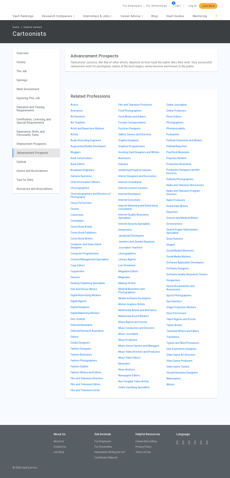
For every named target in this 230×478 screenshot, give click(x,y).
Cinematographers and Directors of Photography (91, 195)
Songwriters (173, 280)
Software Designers (177, 268)
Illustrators (124, 158)
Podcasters (172, 134)
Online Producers (176, 110)
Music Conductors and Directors (136, 328)
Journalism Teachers (130, 247)
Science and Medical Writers (182, 217)
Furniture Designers (129, 128)
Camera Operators (81, 176)
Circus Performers (81, 202)
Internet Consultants (130, 182)
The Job (22, 71)
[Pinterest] (202, 442)
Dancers (75, 277)
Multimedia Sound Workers (133, 316)
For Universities (156, 5)
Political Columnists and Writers (184, 140)
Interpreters (125, 229)
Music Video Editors (129, 357)
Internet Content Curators (133, 188)
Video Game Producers (179, 360)
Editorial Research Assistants (87, 330)
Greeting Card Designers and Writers (138, 152)
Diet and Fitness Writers (84, 289)
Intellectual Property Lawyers (134, 170)
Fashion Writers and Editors (86, 372)
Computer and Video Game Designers (86, 246)
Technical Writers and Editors (182, 331)
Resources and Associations (35, 189)
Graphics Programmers (131, 146)
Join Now (208, 5)
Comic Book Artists (81, 226)
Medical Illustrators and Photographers (131, 290)
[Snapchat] (208, 442)
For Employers (132, 5)
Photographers (174, 122)
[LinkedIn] (184, 442)
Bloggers (76, 152)
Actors (74, 104)
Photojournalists (175, 128)
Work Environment (28, 89)
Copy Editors (78, 265)
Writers (170, 384)
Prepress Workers (176, 158)
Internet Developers (129, 193)
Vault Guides (175, 16)
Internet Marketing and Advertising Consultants (138, 207)
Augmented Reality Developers (88, 146)
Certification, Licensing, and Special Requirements (34, 121)
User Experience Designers (181, 348)
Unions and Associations (32, 171)
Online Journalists (176, 104)
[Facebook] (178, 442)
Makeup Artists (127, 283)
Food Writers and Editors (132, 116)
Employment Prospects (31, 144)
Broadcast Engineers (82, 170)
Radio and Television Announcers (185, 185)
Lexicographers (127, 253)
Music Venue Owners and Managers (138, 345)
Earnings (22, 80)
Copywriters (77, 271)
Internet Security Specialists (134, 223)
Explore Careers (33, 27)
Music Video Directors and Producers (139, 351)
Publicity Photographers (180, 179)
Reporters (172, 211)
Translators (172, 337)
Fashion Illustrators (81, 354)
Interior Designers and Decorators (137, 176)
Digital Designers (80, 307)
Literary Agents (127, 259)
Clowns (75, 208)
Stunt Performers (176, 313)
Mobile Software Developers (134, 298)
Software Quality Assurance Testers (187, 274)
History (21, 62)
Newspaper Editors (129, 375)
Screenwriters (174, 223)
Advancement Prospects (32, 153)
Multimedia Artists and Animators (137, 310)
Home (16, 27)
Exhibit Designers (80, 342)
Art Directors (78, 116)
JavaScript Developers (131, 235)
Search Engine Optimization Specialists (182, 231)
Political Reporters (176, 146)
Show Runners (174, 238)
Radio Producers (175, 200)
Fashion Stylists (79, 366)
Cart (178, 5)
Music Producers (127, 339)
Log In (193, 5)
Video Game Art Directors (180, 354)
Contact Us (60, 446)
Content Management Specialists (90, 259)
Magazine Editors (128, 271)
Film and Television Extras (85, 390)
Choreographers (80, 188)
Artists (74, 134)
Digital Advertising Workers (86, 295)
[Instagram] (196, 442)
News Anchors (126, 369)
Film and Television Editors (85, 384)
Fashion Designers (81, 348)
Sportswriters (174, 301)
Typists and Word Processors (182, 342)
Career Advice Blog (146, 441)
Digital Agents (78, 301)
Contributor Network (106, 457)
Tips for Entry (25, 180)
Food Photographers (130, 110)
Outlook (21, 162)
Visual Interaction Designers (182, 372)
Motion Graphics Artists (131, 304)
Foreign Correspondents (132, 122)
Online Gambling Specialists (134, 387)
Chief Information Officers (85, 182)
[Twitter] (190, 442)
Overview (22, 53)
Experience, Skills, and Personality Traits (31, 133)
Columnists (77, 214)
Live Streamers (127, 265)
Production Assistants (178, 164)
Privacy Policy (143, 446)
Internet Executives (129, 199)
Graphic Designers (128, 140)
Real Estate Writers (177, 206)
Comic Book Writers (82, 238)
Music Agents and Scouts (132, 322)
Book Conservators (81, 158)
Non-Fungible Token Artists (133, 381)
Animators (77, 110)
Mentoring (200, 16)
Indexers (123, 164)
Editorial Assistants (81, 324)
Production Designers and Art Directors (183, 171)
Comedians (77, 220)
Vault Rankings (23, 16)
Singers (170, 244)
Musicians (124, 363)
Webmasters (173, 378)
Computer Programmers (85, 253)
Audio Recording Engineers (86, 140)
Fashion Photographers (84, 360)
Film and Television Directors (87, 378)
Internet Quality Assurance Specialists (133, 216)
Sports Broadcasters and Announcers (180, 288)
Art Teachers (78, 122)
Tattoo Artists (174, 325)
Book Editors (78, 164)
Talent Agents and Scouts (181, 319)
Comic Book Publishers (83, 232)
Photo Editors (174, 116)
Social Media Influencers (180, 250)
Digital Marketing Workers (85, 313)
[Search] (216, 16)
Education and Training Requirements (30, 108)
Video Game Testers (177, 366)
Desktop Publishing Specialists (88, 283)
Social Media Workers (178, 256)
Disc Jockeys (78, 319)
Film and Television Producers (135, 104)
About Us (59, 441)
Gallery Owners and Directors (134, 134)
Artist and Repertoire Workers (87, 128)
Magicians (124, 277)
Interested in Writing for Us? (110, 452)
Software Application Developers (185, 262)
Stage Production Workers (181, 307)
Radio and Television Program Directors (183, 192)
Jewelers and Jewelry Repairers (136, 241)
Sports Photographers (179, 295)
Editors (75, 336)
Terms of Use (143, 452)
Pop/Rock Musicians (177, 152)
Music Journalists (128, 333)
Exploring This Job (28, 98)
